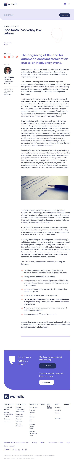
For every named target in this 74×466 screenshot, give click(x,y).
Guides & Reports (32, 411)
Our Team (58, 410)
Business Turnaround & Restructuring (20, 409)
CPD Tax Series (49, 406)
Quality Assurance (9, 446)
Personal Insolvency (19, 420)
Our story (58, 407)
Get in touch (47, 366)
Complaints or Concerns (55, 442)
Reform (7, 26)
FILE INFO (58, 418)
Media (42, 442)
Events (42, 404)
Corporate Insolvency (19, 415)
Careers (57, 413)
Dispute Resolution (19, 425)
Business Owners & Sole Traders (8, 414)
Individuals (7, 422)
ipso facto (56, 101)
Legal (68, 442)
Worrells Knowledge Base (33, 433)
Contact (67, 404)
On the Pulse (8, 15)
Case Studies (31, 416)
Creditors (7, 419)
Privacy (34, 442)
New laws (25, 69)
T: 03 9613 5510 (8, 81)
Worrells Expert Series (32, 426)
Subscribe (64, 15)
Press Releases (32, 421)
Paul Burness (9, 77)
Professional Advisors (8, 408)
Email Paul (7, 83)
